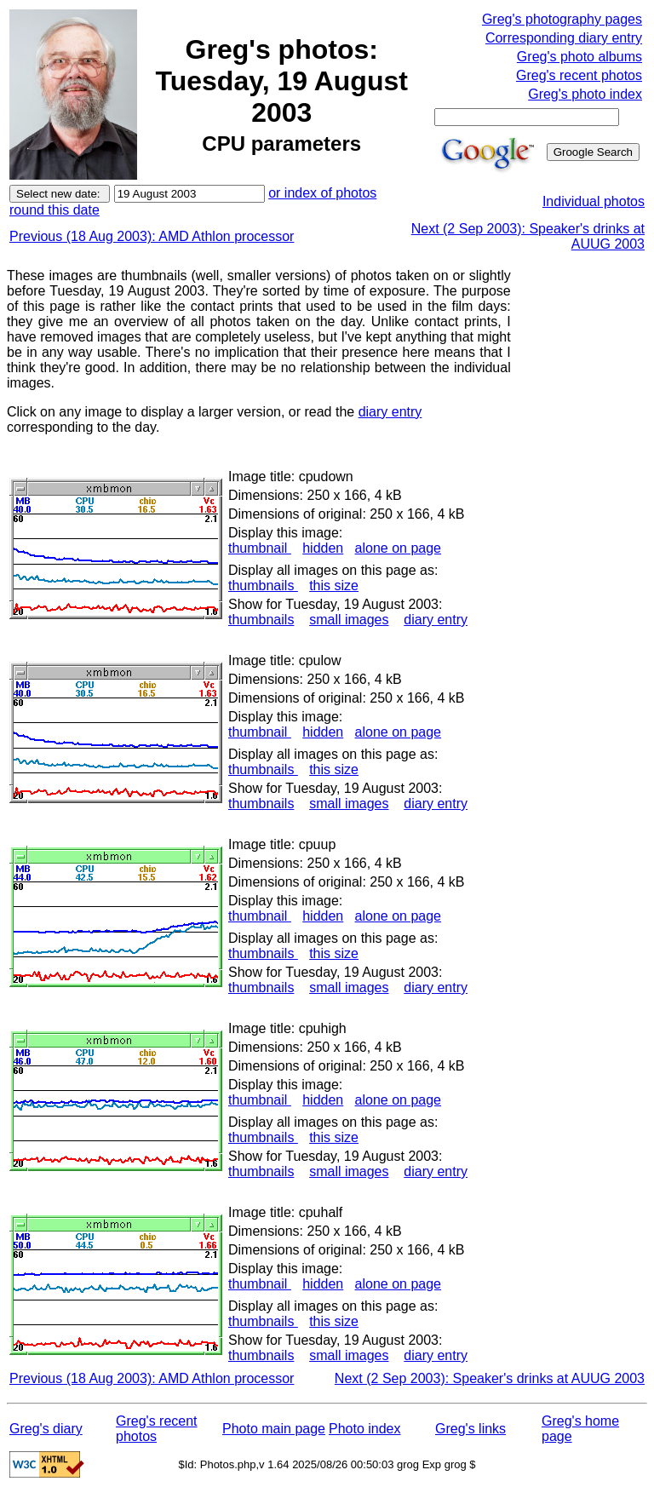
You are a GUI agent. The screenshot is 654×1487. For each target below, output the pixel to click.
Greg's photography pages (562, 19)
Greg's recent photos (579, 75)
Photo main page (273, 1428)
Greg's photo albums (579, 56)
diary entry (390, 412)
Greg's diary (46, 1428)
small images (348, 619)
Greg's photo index (585, 94)
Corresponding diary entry (563, 38)
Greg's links (470, 1428)
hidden (322, 548)
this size (334, 585)
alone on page (398, 548)
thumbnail (259, 548)
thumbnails (263, 585)
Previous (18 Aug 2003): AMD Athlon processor (151, 236)
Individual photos (593, 201)
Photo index (365, 1428)
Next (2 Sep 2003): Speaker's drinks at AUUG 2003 (490, 1378)
